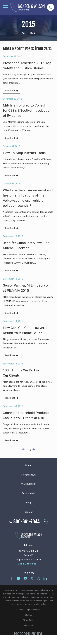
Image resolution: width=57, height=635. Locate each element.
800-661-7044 (26, 521)
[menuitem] (28, 615)
